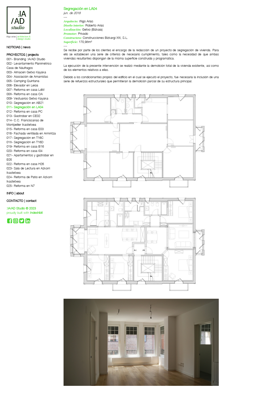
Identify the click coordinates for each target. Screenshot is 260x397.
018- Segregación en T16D (25, 142)
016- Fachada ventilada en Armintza (31, 133)
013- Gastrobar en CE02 (23, 116)
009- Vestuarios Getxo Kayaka (27, 98)
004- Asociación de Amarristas (27, 76)
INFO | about (15, 193)
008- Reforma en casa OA (25, 94)
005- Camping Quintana (23, 81)
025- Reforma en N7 (21, 186)
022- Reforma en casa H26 (25, 164)
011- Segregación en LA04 (25, 107)
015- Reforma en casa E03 (25, 129)
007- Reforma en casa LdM (25, 89)
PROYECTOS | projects (23, 55)
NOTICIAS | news (18, 47)
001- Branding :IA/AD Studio (26, 59)
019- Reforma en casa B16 (25, 146)
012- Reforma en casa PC (24, 111)
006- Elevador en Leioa (22, 85)
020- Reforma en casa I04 (24, 151)
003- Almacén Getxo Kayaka (26, 72)
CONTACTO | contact (21, 201)
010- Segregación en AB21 (25, 103)
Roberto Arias (94, 25)
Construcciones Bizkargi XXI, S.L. (105, 38)
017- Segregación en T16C (25, 138)
